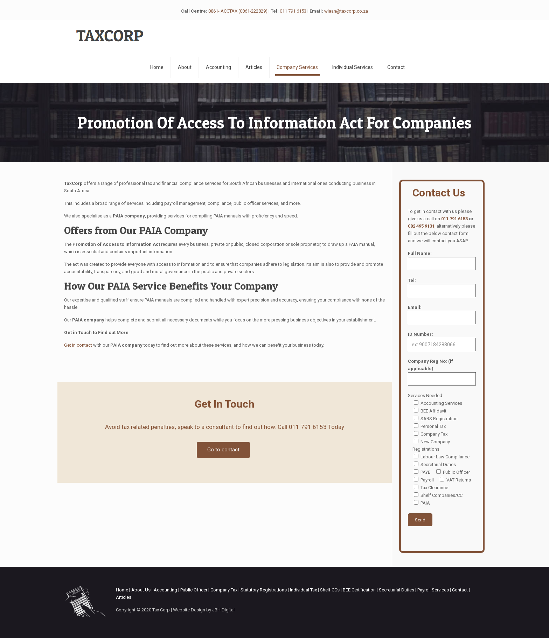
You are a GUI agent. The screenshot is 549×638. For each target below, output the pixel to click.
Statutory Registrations (264, 589)
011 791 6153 (293, 11)
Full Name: (442, 260)
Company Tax (223, 589)
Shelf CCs (330, 589)
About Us (141, 589)
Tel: (442, 287)
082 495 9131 (421, 226)
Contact (460, 589)
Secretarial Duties (396, 589)
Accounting (165, 589)
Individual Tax (303, 589)
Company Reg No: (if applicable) (442, 372)
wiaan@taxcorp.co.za (346, 11)
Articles (123, 597)
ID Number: (442, 341)
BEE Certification (359, 589)
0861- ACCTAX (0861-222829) (237, 11)
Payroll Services (433, 589)
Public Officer (193, 589)
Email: (442, 314)
